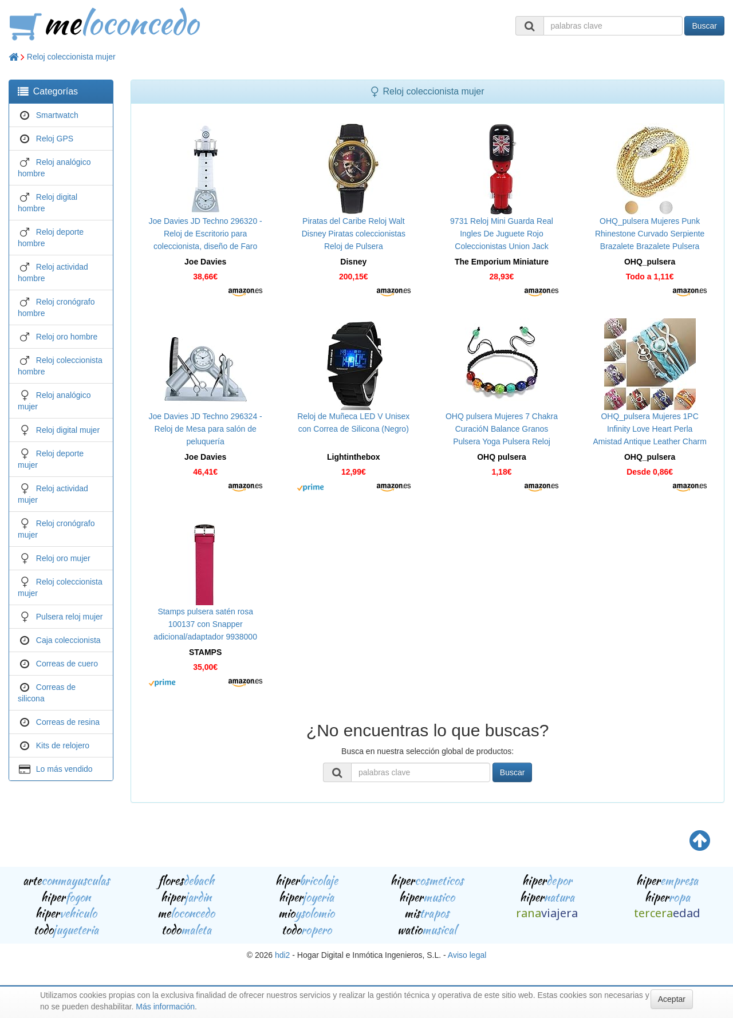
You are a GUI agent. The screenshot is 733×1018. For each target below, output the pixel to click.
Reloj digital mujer (68, 430)
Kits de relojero (62, 745)
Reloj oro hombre (66, 336)
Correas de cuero (67, 663)
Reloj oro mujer (63, 558)
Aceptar (671, 999)
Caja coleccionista (68, 640)
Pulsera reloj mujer (69, 616)
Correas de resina (68, 722)
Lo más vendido (64, 769)
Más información (165, 1006)
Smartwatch (57, 115)
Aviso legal (467, 955)
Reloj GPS (54, 138)
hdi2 (282, 955)
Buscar (704, 25)
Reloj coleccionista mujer (71, 56)
